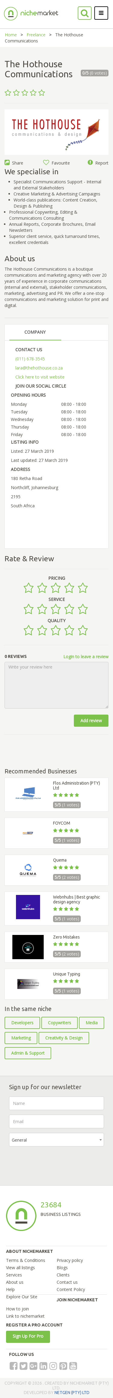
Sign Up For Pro (28, 1336)
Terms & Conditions (25, 1260)
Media (92, 1023)
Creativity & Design (64, 1038)
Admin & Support (28, 1053)
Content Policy (71, 1289)
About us (15, 1282)
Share (14, 163)
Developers (22, 1023)
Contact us (67, 1282)
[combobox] (56, 1139)
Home (11, 35)
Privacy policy (70, 1260)
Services (14, 1275)
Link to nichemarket (25, 1316)
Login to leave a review (85, 656)
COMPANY (35, 332)
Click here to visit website (39, 377)
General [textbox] (19, 1140)
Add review (91, 720)
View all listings (20, 1267)
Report (98, 163)
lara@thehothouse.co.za (39, 368)
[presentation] (55, 1163)
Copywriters (59, 1023)
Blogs (62, 1267)
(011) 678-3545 (30, 359)
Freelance (36, 35)
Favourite (56, 163)
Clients (63, 1275)
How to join (17, 1309)
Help (10, 1289)
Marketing (21, 1038)
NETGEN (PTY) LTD (72, 1392)
